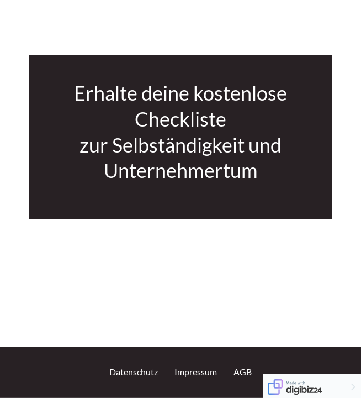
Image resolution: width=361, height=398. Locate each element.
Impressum (195, 371)
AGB (242, 371)
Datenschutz (133, 371)
